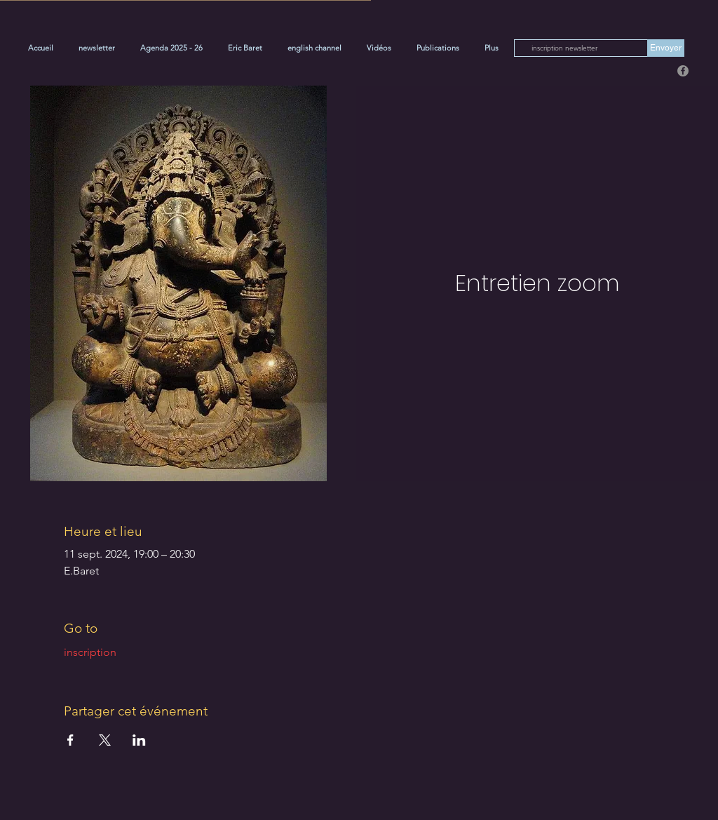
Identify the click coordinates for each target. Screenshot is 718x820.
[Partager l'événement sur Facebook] (70, 740)
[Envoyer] (665, 48)
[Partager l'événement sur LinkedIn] (139, 740)
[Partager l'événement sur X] (104, 740)
